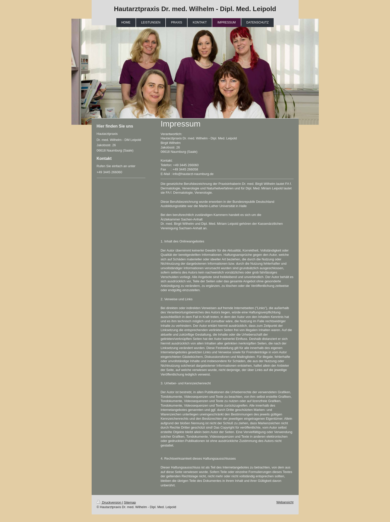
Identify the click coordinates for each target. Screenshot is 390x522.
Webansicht (285, 502)
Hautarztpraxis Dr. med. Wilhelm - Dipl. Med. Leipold (195, 9)
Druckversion (109, 502)
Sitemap (130, 502)
